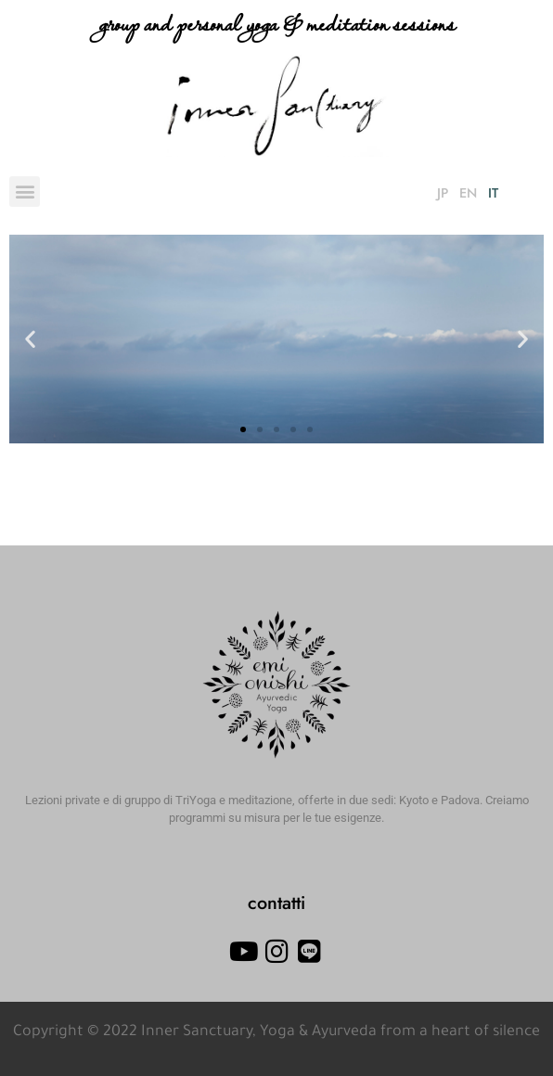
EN (468, 193)
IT (493, 193)
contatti (276, 903)
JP (442, 193)
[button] (24, 191)
